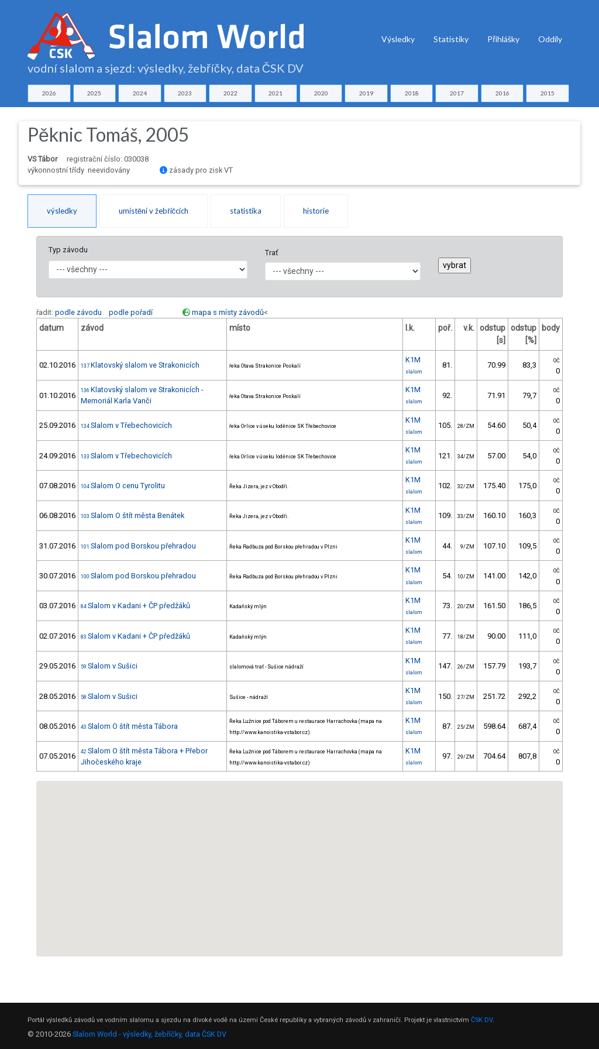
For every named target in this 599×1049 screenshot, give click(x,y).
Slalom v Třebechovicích (126, 425)
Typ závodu (68, 249)
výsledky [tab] (62, 210)
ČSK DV (482, 1020)
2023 (185, 93)
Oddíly (550, 39)
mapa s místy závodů (228, 312)
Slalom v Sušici (109, 665)
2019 (366, 93)
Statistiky (451, 39)
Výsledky (398, 39)
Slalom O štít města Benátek (132, 515)
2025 (94, 93)
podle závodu (78, 312)
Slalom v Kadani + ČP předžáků (135, 605)
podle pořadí (131, 312)
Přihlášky (503, 39)
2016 (502, 93)
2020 (321, 93)
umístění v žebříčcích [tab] (153, 210)
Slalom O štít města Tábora (129, 726)
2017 (457, 93)
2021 (275, 93)
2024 (140, 93)
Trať (271, 252)
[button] (300, 891)
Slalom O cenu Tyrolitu (123, 485)
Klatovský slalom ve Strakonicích (140, 365)
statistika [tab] (245, 210)
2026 (49, 93)
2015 (548, 93)
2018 (412, 93)
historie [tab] (316, 210)
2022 (230, 93)
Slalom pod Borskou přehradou (138, 545)
